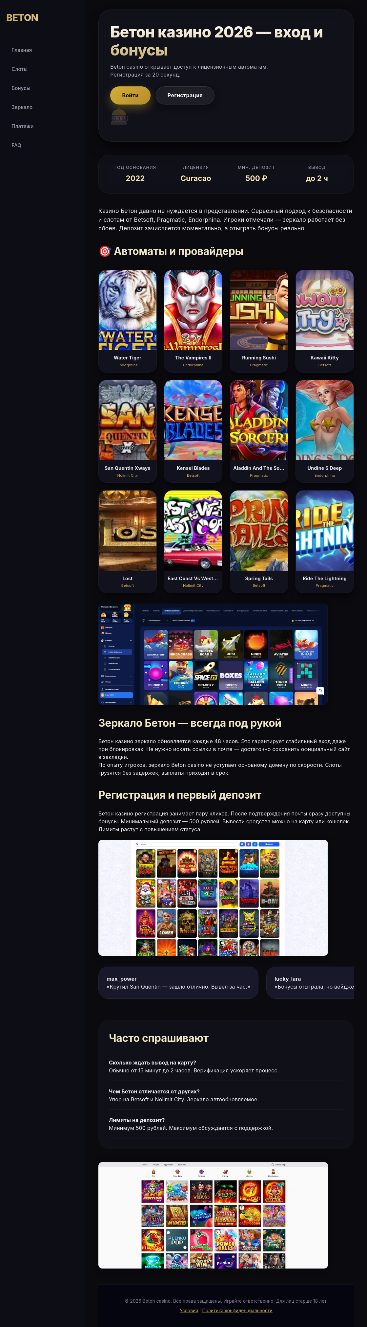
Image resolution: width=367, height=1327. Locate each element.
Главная (21, 50)
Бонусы (21, 88)
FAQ (16, 145)
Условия (189, 1310)
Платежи (22, 126)
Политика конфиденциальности (237, 1310)
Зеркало (21, 107)
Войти (130, 95)
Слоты (19, 69)
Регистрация (185, 95)
